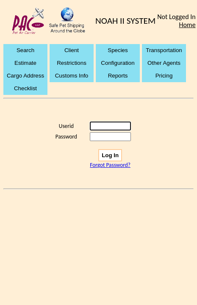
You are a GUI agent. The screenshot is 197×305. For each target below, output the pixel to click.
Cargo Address (25, 75)
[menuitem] (26, 50)
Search (25, 50)
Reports (118, 75)
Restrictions (71, 63)
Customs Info (72, 75)
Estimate (25, 63)
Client (71, 50)
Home (187, 25)
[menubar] (98, 69)
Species (118, 50)
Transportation (164, 50)
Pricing (164, 75)
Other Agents (163, 63)
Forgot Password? (110, 165)
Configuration (117, 63)
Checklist (25, 88)
